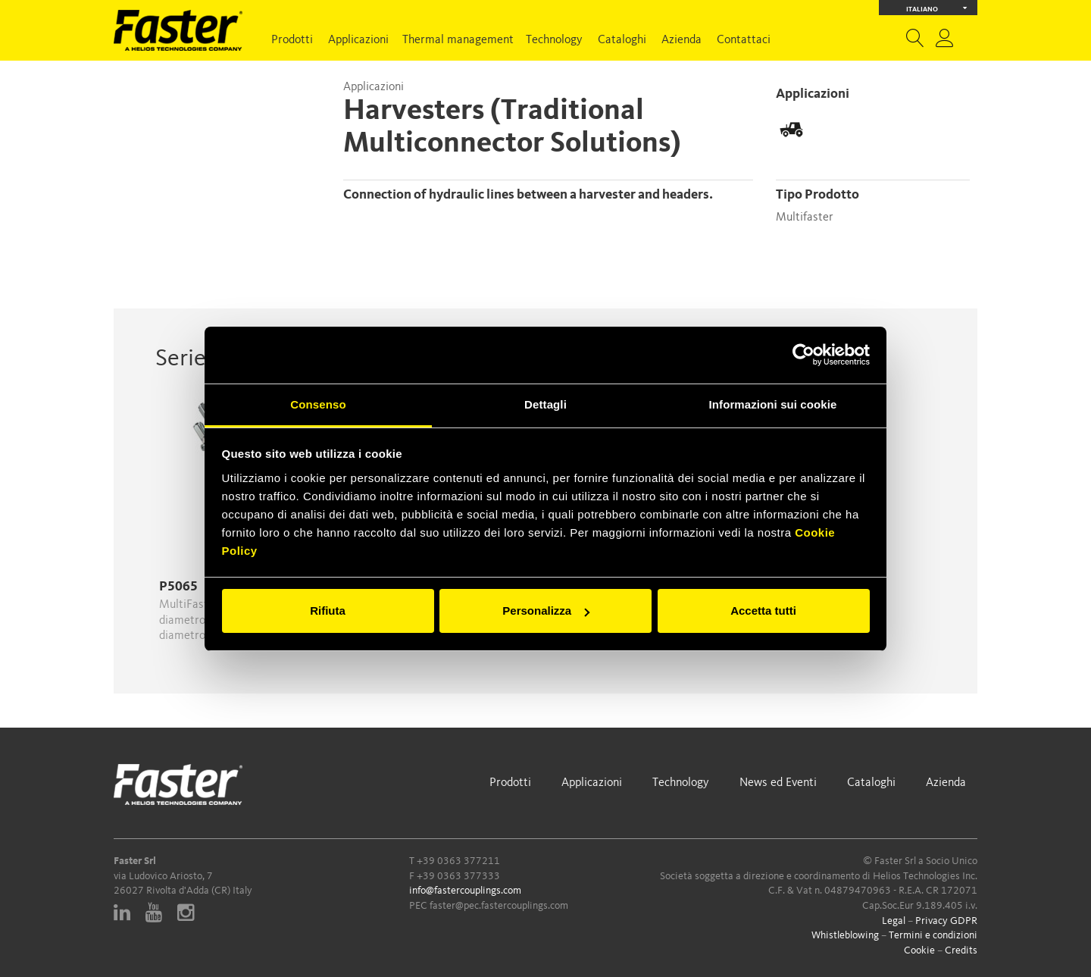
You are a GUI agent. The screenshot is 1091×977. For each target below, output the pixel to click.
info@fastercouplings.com (465, 890)
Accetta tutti (763, 610)
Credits (961, 950)
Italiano (937, 8)
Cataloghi (622, 40)
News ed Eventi (778, 783)
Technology (554, 40)
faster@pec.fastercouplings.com (499, 905)
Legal (893, 921)
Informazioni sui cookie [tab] (773, 404)
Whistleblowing (845, 935)
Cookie (919, 950)
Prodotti (292, 40)
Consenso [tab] (317, 404)
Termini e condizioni (933, 935)
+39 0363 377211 (458, 861)
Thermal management (458, 40)
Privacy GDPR (946, 921)
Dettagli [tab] (545, 404)
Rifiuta (327, 610)
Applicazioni (358, 40)
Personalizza (545, 610)
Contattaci (744, 40)
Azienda (681, 40)
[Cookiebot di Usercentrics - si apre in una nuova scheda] (803, 354)
